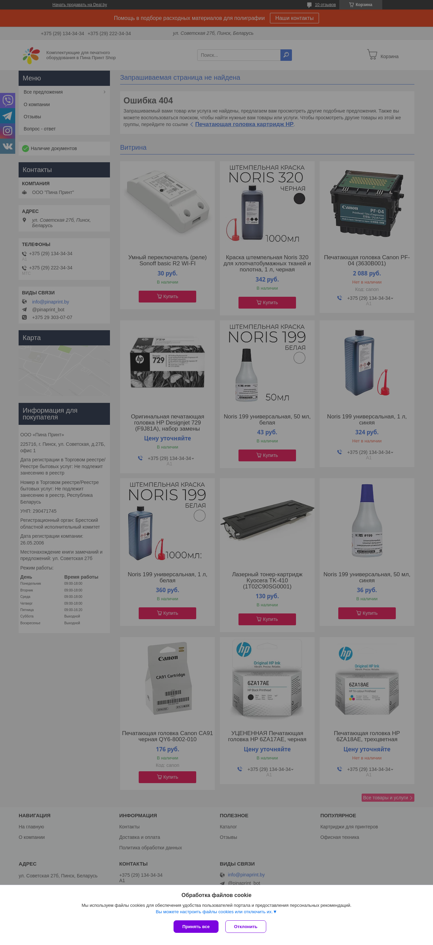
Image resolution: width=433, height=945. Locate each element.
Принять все (196, 926)
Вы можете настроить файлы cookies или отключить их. (214, 911)
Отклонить (245, 926)
